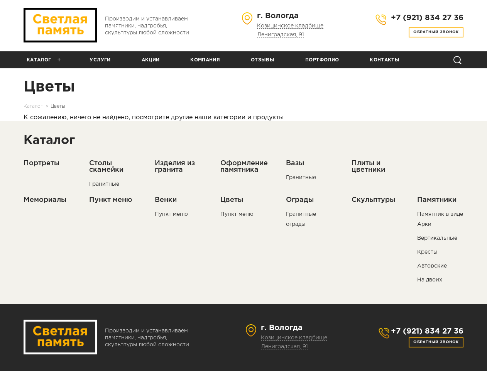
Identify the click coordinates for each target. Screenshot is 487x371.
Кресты (427, 252)
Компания (205, 60)
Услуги (100, 60)
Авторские (432, 266)
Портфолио (322, 60)
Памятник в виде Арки (440, 219)
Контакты (384, 60)
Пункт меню (171, 214)
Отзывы (262, 60)
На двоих (429, 280)
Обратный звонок (436, 32)
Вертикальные (437, 238)
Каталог (39, 60)
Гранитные (104, 184)
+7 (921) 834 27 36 (427, 331)
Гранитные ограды (301, 219)
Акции (151, 60)
